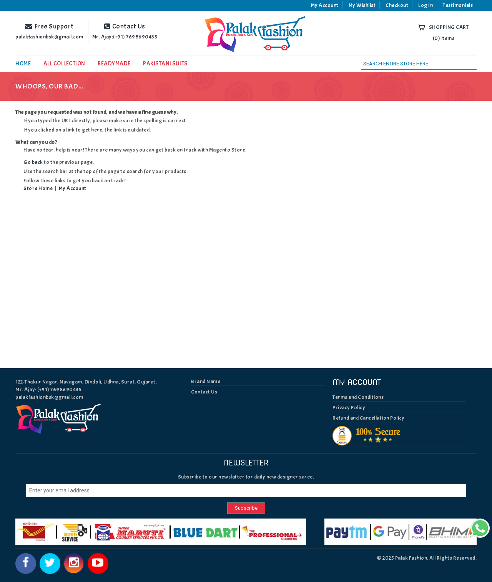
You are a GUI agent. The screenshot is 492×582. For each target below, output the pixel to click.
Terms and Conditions (358, 397)
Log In (425, 5)
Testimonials (458, 5)
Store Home (38, 188)
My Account (325, 5)
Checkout (397, 5)
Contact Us (204, 392)
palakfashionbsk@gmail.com (49, 397)
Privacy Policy (348, 407)
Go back (33, 162)
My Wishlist (362, 5)
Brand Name (205, 381)
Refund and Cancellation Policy (368, 418)
